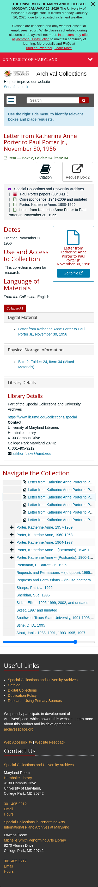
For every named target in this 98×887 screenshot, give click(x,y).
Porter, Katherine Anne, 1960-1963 (44, 535)
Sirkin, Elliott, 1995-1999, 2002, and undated (52, 603)
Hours (9, 814)
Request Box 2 (78, 171)
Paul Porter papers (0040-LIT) (44, 194)
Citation (45, 171)
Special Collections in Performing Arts (34, 822)
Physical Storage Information (36, 350)
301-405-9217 (15, 861)
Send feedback (16, 87)
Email (8, 809)
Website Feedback (50, 742)
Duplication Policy (22, 695)
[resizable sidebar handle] (49, 642)
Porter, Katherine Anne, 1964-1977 (44, 542)
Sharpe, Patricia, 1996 (34, 588)
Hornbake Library (18, 778)
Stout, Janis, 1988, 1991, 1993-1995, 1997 (50, 633)
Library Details (22, 382)
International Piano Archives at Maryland (36, 827)
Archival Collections (61, 73)
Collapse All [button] (15, 308)
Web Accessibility (18, 742)
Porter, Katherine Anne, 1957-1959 (44, 527)
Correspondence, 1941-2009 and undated (53, 199)
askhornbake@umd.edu (32, 453)
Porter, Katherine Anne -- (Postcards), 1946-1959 (56, 550)
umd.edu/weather (39, 48)
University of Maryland (30, 60)
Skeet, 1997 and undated (36, 610)
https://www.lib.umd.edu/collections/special (42, 417)
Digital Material (22, 317)
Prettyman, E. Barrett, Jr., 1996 (41, 565)
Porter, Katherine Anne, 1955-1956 (47, 204)
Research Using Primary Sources (35, 701)
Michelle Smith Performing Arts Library (35, 840)
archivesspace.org (19, 729)
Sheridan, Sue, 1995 (33, 595)
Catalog (14, 685)
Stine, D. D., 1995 (30, 625)
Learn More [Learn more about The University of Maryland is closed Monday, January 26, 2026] (63, 48)
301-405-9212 (15, 804)
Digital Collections (22, 690)
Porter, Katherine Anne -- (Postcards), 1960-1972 (56, 557)
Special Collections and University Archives (49, 189)
